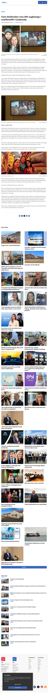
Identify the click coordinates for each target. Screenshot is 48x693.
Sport (30, 662)
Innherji (39, 659)
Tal (38, 672)
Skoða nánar (6, 684)
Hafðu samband (17, 667)
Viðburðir (40, 664)
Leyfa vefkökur (25, 687)
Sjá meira (24, 567)
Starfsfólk (15, 672)
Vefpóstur (15, 675)
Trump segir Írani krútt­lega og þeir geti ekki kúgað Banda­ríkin (23, 627)
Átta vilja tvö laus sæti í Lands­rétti (34, 483)
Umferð (15, 673)
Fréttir (30, 659)
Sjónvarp (31, 667)
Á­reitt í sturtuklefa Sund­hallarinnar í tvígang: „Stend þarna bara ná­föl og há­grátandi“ (36, 309)
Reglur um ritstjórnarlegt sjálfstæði (6, 665)
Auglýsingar (16, 665)
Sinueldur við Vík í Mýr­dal (32, 265)
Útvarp (30, 669)
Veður (39, 665)
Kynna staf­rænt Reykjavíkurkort (10, 541)
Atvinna (39, 662)
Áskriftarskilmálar (17, 670)
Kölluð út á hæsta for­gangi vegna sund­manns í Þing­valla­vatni (23, 641)
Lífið (30, 664)
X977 (39, 670)
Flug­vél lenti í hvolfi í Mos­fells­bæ (10, 245)
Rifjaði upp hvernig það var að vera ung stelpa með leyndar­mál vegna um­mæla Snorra (12, 268)
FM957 (39, 669)
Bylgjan (39, 667)
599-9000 (5, 671)
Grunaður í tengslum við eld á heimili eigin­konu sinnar (21, 600)
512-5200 (17, 664)
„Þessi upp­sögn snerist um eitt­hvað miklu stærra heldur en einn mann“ (25, 634)
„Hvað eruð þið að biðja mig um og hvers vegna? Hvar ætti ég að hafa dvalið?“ (34, 369)
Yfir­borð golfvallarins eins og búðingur (36, 504)
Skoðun (30, 665)
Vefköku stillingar (10, 687)
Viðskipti (31, 661)
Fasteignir (40, 661)
